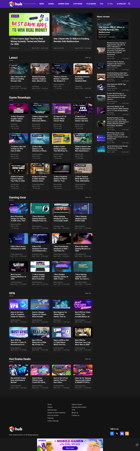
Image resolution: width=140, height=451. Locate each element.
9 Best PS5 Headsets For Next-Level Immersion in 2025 (40, 250)
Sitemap (51, 418)
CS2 (101, 4)
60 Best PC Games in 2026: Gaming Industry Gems (39, 179)
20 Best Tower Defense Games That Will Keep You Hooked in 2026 (61, 150)
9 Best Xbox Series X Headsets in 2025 (18, 248)
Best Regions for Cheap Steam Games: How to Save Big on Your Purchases (60, 316)
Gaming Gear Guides (79, 407)
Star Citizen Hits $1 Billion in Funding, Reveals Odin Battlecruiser (18, 80)
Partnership (15, 367)
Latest (13, 57)
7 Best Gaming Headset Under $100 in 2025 (81, 218)
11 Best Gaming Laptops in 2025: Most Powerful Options (38, 277)
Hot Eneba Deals (20, 359)
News (41, 4)
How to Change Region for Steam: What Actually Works (39, 315)
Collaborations (81, 367)
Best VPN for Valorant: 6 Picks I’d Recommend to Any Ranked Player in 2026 (18, 344)
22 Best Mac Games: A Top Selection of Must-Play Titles (39, 150)
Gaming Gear (63, 4)
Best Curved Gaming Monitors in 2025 (18, 276)
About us (75, 413)
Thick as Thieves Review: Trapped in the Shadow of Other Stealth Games (61, 81)
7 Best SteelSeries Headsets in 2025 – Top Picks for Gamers (61, 250)
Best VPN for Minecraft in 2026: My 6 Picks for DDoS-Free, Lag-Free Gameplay (39, 344)
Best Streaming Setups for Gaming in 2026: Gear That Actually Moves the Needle (18, 220)
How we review (53, 415)
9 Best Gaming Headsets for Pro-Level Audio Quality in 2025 (61, 219)
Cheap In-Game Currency (56, 413)
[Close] (137, 445)
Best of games (80, 105)
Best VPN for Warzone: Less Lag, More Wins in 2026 (83, 342)
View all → (88, 58)
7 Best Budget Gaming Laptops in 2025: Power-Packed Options (61, 277)
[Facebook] (112, 433)
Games (51, 4)
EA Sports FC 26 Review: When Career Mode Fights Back (60, 120)
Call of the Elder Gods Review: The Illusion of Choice (117, 147)
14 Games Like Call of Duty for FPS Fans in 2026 (18, 149)
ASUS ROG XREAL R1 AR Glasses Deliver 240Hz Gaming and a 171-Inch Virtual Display (117, 108)
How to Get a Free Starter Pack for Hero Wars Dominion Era (61, 381)
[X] (117, 433)
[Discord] (122, 433)
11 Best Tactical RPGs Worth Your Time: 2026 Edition (82, 179)
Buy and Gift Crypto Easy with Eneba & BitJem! (18, 380)
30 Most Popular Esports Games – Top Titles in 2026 (18, 179)
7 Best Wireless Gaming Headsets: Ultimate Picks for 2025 (39, 219)
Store (110, 4)
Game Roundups (20, 97)
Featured (14, 65)
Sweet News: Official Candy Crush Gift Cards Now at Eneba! (38, 381)
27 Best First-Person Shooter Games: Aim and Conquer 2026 (81, 120)
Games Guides (77, 404)
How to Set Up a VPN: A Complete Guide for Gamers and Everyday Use (18, 315)
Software (77, 4)
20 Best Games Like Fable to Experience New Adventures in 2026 (83, 150)
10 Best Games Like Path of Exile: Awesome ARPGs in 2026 (40, 120)
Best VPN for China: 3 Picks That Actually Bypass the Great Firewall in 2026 (83, 316)
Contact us (75, 415)
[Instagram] (127, 433)
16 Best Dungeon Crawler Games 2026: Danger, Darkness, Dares (17, 120)
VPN (12, 293)
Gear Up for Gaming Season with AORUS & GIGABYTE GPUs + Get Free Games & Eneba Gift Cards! (83, 382)
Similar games (37, 105)
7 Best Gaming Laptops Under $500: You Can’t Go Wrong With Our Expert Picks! (82, 278)
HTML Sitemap (53, 421)
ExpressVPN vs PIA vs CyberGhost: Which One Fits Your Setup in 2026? (61, 343)
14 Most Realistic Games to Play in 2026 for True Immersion (60, 180)
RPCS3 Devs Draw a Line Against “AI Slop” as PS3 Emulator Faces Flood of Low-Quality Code (117, 136)
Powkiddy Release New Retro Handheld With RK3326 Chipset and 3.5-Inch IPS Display (83, 81)
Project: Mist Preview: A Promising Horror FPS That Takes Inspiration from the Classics (116, 96)
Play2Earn (91, 4)
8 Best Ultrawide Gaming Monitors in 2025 (82, 249)
